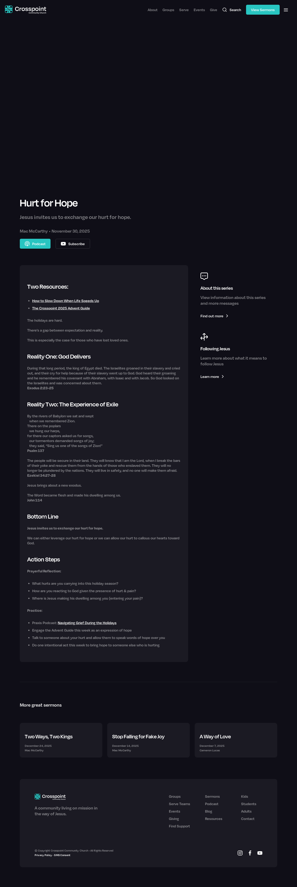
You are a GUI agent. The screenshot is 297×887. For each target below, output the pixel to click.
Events (199, 9)
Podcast (211, 803)
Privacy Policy (43, 855)
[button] (286, 9)
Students (248, 803)
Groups (168, 9)
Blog (208, 811)
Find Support (179, 826)
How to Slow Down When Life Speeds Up (65, 300)
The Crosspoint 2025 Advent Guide (61, 308)
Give (213, 9)
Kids (244, 796)
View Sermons (263, 9)
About (153, 9)
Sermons (212, 796)
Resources (213, 818)
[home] (25, 10)
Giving (174, 818)
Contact (248, 818)
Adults (246, 811)
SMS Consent (62, 855)
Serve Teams (179, 803)
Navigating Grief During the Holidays (87, 622)
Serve (184, 9)
